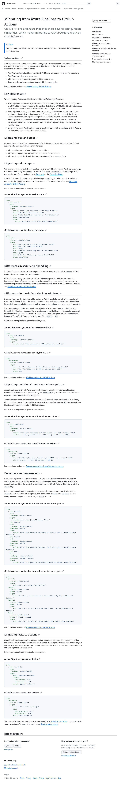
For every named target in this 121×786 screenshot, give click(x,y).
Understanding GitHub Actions (38, 86)
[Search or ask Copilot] (69, 3)
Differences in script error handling (27, 266)
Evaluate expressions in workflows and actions (44, 466)
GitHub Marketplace (59, 721)
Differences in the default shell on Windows (33, 293)
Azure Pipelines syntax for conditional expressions (32, 416)
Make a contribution (71, 752)
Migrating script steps (19, 163)
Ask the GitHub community (15, 765)
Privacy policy (8, 750)
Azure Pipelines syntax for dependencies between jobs (34, 503)
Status (35, 778)
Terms (22, 778)
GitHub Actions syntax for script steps (25, 230)
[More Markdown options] (109, 20)
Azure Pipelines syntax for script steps (25, 194)
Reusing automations (49, 724)
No (17, 746)
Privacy (28, 778)
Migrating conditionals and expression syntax (34, 384)
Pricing (41, 778)
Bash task (40, 174)
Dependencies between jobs (23, 473)
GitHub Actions (10, 9)
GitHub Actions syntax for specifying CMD (27, 352)
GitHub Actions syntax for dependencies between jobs (34, 571)
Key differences (15, 93)
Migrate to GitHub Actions (36, 9)
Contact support (11, 768)
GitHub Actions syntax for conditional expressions (31, 443)
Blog (59, 778)
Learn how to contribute (68, 756)
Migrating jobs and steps (21, 137)
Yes (8, 746)
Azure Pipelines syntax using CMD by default (29, 327)
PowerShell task (56, 174)
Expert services (51, 778)
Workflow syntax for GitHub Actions (22, 286)
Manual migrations (54, 9)
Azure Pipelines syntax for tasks (22, 659)
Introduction (13, 58)
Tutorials (21, 9)
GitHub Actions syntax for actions (23, 692)
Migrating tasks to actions (22, 634)
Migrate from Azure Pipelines (73, 9)
